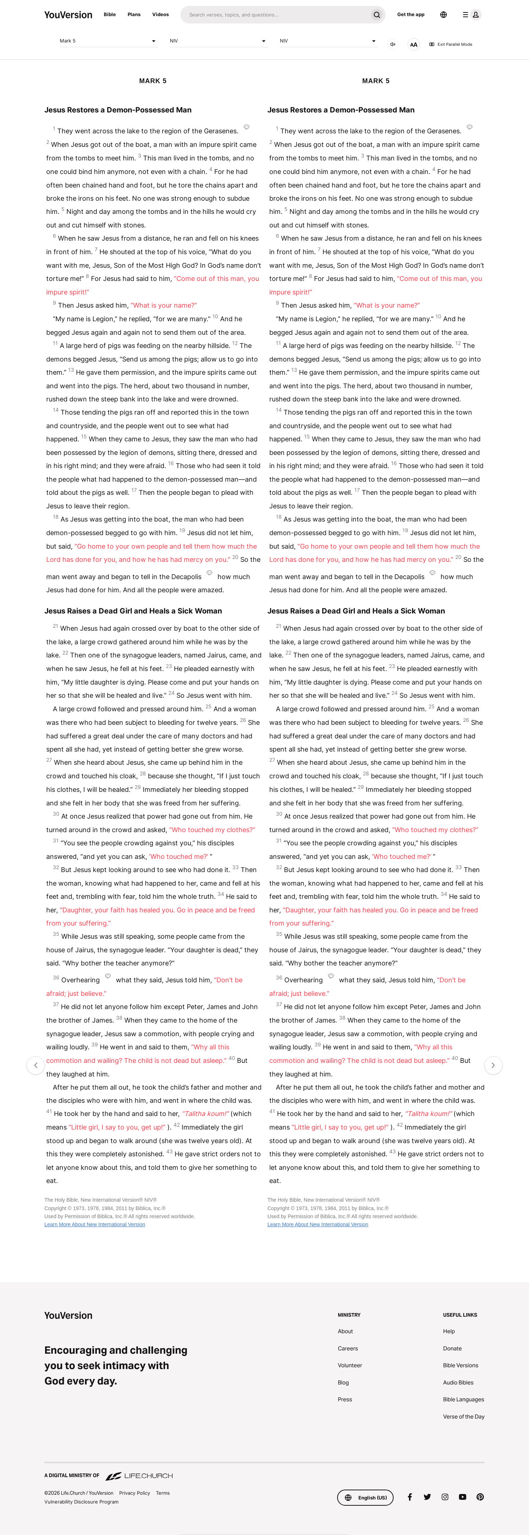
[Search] (274, 15)
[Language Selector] (443, 14)
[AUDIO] (393, 44)
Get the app (410, 14)
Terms (163, 1493)
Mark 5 (109, 41)
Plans (134, 14)
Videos (160, 14)
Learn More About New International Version (94, 1224)
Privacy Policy (134, 1493)
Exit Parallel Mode (450, 44)
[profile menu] (471, 14)
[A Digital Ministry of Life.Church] (264, 1472)
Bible (110, 14)
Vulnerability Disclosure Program (81, 1502)
